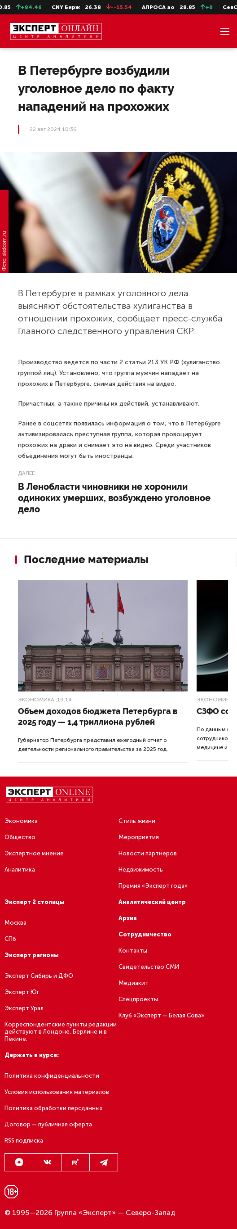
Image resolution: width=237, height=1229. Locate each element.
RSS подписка (23, 1140)
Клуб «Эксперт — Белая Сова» (161, 1015)
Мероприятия (138, 837)
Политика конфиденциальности (51, 1075)
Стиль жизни (136, 821)
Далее (26, 473)
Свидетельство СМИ (148, 966)
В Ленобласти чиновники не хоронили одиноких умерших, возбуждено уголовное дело (114, 498)
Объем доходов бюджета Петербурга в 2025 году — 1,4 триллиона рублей (97, 716)
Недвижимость (140, 869)
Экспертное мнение (34, 853)
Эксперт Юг (21, 992)
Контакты (132, 950)
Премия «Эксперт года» (153, 885)
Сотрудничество (144, 934)
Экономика (36, 699)
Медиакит (133, 983)
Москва (15, 922)
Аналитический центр (152, 902)
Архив (127, 918)
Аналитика (19, 869)
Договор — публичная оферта (48, 1124)
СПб (10, 938)
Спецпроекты (138, 999)
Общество (19, 837)
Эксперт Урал (24, 1008)
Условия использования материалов (56, 1092)
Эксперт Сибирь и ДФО (38, 975)
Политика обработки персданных (53, 1108)
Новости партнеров (147, 853)
